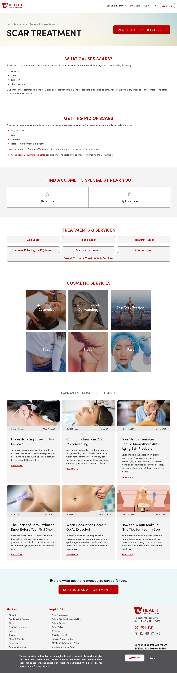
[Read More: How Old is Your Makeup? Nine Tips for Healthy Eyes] (143, 498)
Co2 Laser (33, 239)
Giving (12, 635)
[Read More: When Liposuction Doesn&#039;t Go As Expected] (88, 498)
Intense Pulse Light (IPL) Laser (33, 250)
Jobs (11, 631)
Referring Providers (18, 647)
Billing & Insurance (116, 5)
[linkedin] (152, 633)
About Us (13, 615)
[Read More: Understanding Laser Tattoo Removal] (33, 412)
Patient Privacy (59, 623)
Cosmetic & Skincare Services (42, 24)
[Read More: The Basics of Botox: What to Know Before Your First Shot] (33, 498)
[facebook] (141, 633)
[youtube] (147, 633)
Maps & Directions (17, 639)
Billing (11, 623)
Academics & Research (19, 619)
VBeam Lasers (144, 250)
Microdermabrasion (88, 250)
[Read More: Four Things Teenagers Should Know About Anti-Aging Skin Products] (143, 412)
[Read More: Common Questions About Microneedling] (88, 412)
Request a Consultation (142, 30)
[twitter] (136, 633)
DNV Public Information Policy (65, 643)
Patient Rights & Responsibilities (67, 619)
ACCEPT (134, 658)
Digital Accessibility (60, 635)
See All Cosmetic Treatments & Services (88, 258)
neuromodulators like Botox (31, 154)
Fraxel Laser (88, 239)
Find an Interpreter (18, 627)
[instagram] (158, 633)
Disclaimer (56, 631)
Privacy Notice (41, 666)
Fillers (10, 154)
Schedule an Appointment (88, 589)
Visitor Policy (57, 627)
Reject (153, 658)
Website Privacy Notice (62, 639)
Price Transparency (60, 615)
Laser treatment (15, 149)
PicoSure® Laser (143, 239)
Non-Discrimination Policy (63, 647)
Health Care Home (15, 24)
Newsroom (14, 643)
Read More (17, 465)
